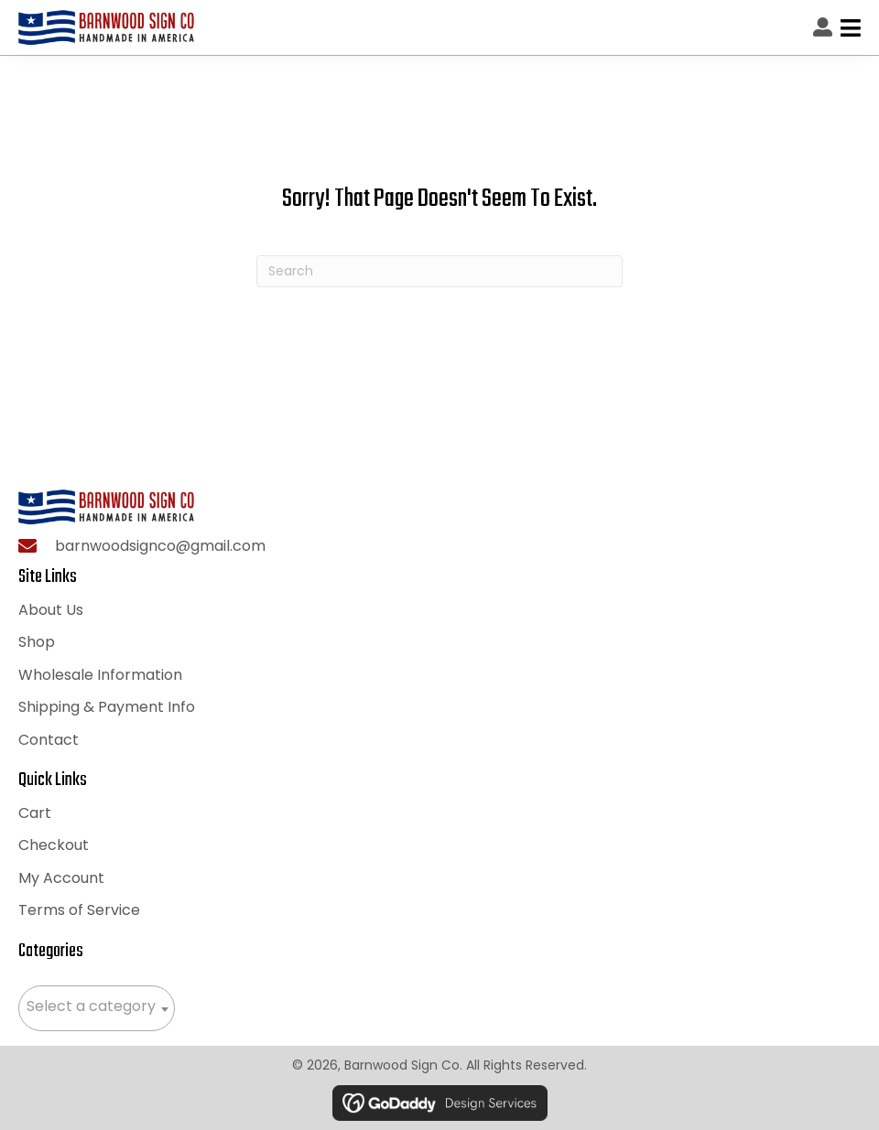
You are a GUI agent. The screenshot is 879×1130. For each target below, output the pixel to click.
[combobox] (96, 1008)
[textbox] (96, 1006)
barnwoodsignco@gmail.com (160, 545)
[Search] (439, 271)
